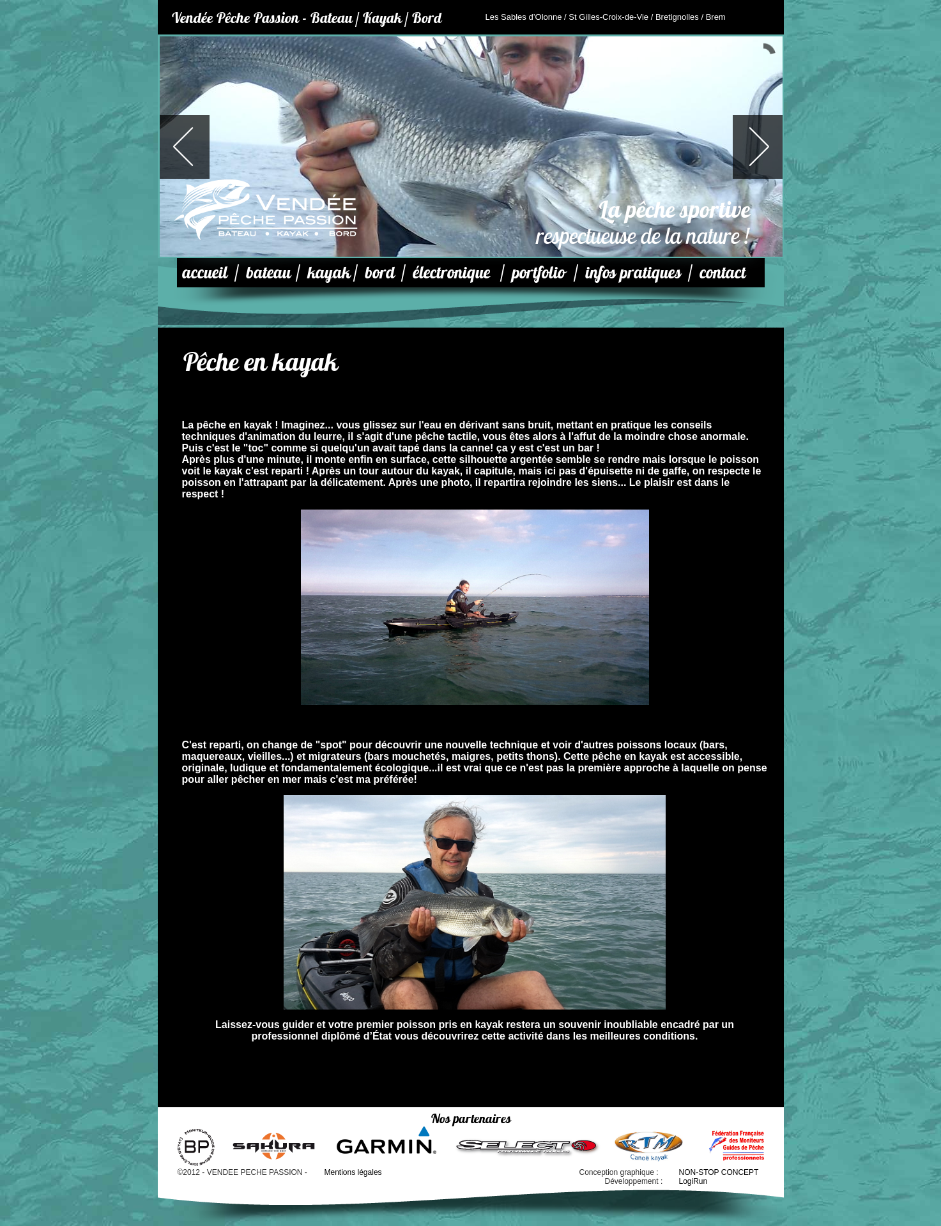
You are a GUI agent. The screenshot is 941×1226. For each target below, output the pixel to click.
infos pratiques (633, 272)
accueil (204, 272)
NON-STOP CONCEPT (719, 1172)
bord (380, 272)
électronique (451, 272)
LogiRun (693, 1181)
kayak (328, 272)
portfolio (538, 272)
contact (723, 272)
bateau (268, 272)
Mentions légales (353, 1172)
